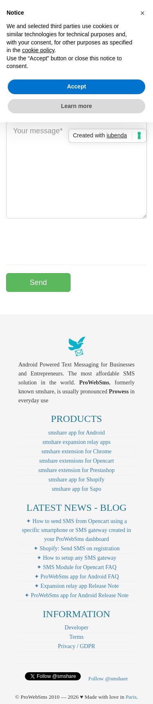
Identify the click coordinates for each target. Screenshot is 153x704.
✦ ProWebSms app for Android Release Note (76, 595)
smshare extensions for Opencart (76, 461)
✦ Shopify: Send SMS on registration (76, 548)
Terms (76, 637)
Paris (131, 697)
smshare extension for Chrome (76, 451)
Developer (76, 628)
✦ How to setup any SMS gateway (77, 558)
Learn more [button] (76, 106)
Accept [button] (76, 86)
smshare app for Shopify (76, 480)
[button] (142, 13)
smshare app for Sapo (76, 489)
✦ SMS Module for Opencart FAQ (77, 567)
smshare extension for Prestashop (76, 470)
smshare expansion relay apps (76, 442)
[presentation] (68, 240)
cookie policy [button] (38, 50)
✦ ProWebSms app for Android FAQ (76, 577)
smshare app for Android (76, 433)
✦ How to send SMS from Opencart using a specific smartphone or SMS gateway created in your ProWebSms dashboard (76, 530)
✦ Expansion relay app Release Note (76, 586)
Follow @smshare (108, 678)
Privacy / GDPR (76, 646)
